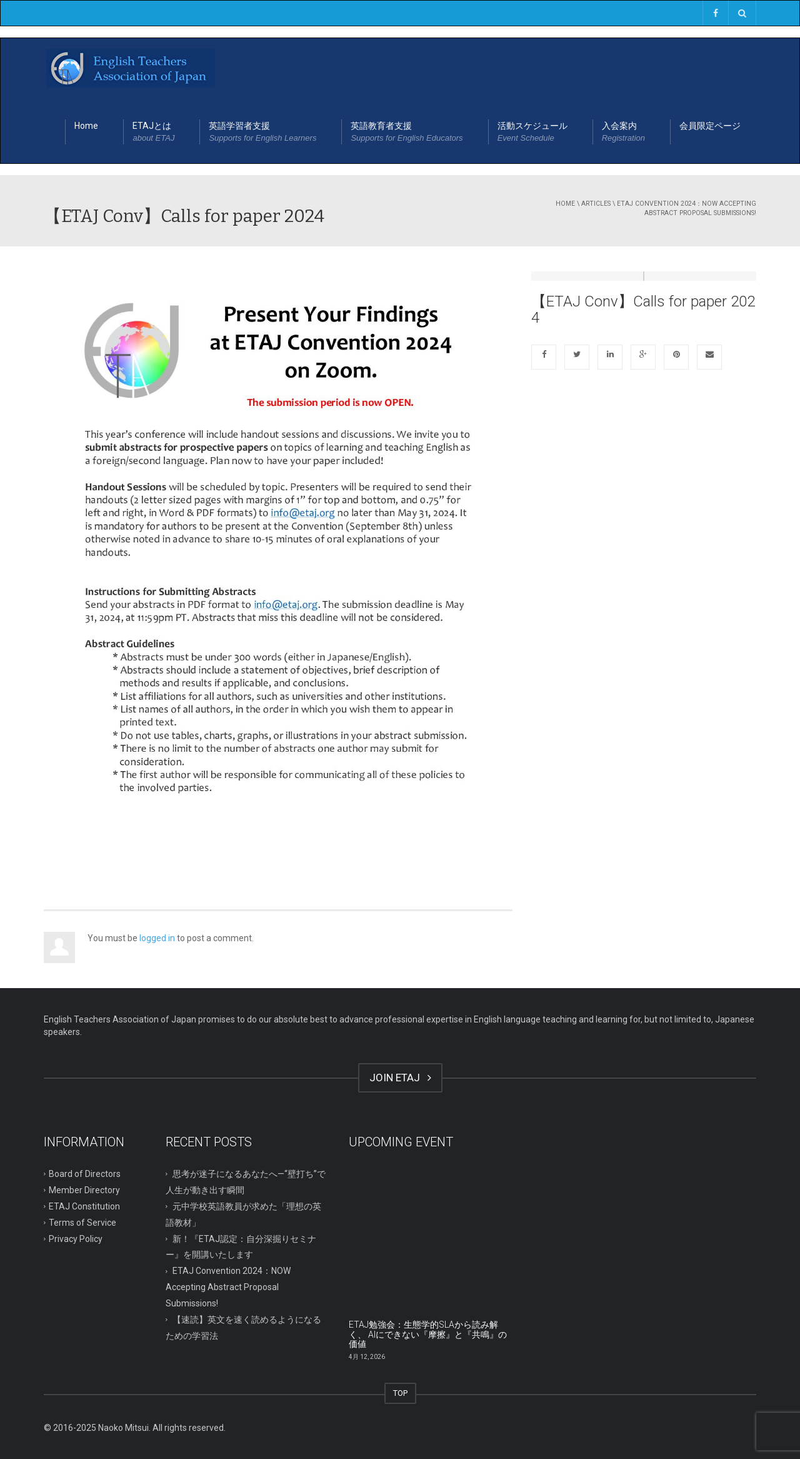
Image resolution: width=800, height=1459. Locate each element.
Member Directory (84, 1190)
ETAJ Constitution (84, 1206)
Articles (596, 203)
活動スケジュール (533, 132)
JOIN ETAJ (400, 1077)
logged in (157, 938)
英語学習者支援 (262, 132)
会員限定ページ (710, 126)
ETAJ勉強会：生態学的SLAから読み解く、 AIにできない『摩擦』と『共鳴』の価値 (428, 1334)
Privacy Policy (75, 1238)
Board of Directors (85, 1174)
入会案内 (623, 132)
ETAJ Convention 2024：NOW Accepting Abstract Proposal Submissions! (686, 208)
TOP (400, 1393)
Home (86, 126)
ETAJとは (153, 132)
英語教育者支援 (406, 132)
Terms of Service (82, 1222)
